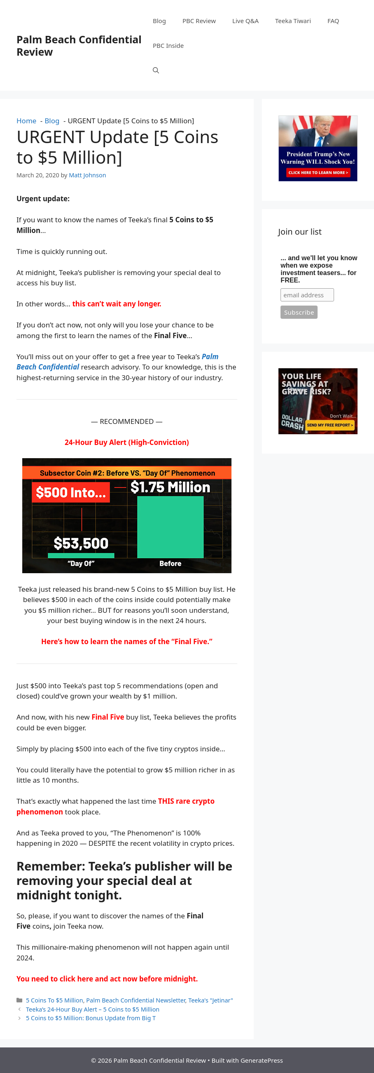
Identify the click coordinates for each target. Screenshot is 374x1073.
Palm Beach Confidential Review (79, 45)
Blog (159, 20)
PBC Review (199, 20)
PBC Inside (168, 45)
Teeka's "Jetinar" (210, 1000)
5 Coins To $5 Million (54, 1000)
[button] (156, 70)
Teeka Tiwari (293, 20)
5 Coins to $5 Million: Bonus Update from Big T (91, 1018)
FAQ (333, 20)
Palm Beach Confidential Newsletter (135, 1000)
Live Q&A (245, 20)
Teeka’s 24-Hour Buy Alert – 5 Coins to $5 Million (92, 1009)
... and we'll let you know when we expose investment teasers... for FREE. (318, 269)
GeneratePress (262, 1060)
